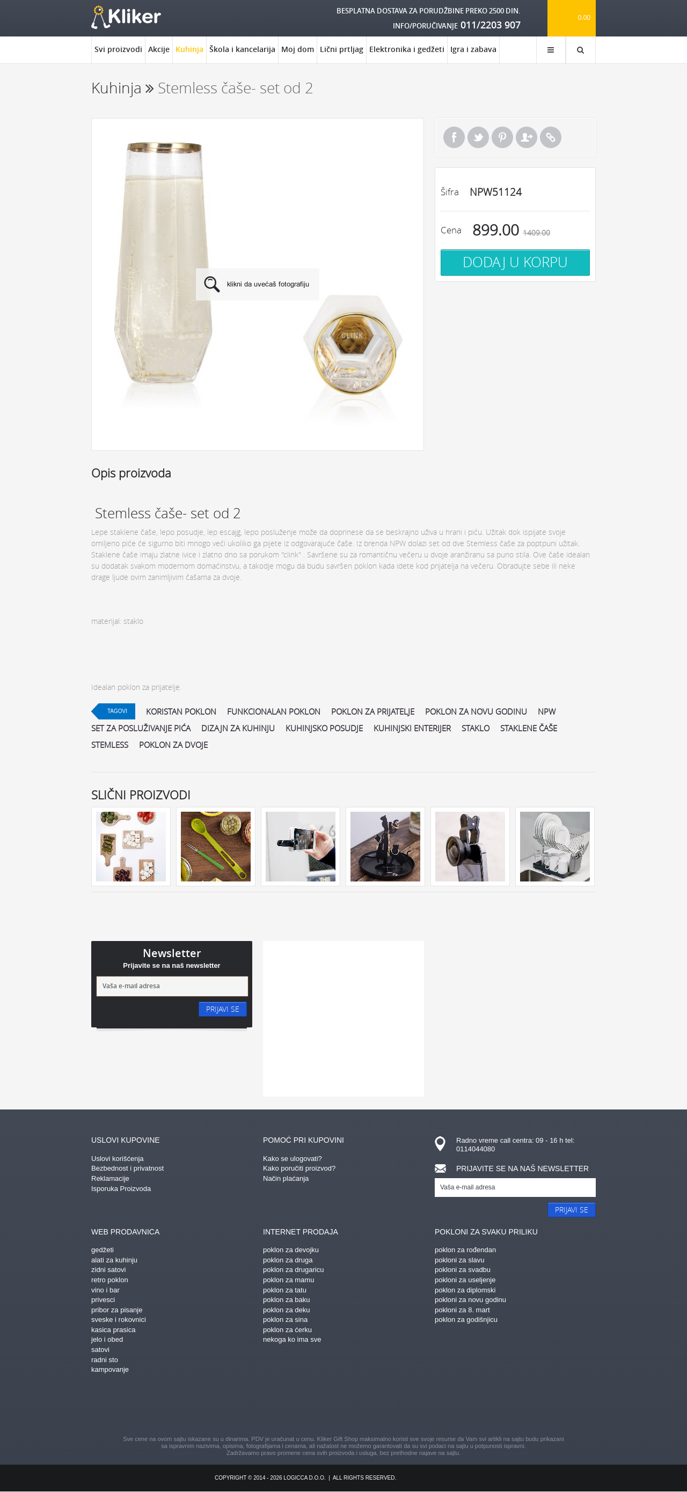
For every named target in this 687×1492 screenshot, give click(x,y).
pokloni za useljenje (465, 1280)
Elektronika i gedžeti (406, 49)
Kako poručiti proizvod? (299, 1168)
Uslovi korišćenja (117, 1159)
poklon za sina (285, 1319)
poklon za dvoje (173, 744)
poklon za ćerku (287, 1330)
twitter (399, 1406)
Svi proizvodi (118, 49)
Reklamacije (110, 1178)
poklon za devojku (291, 1250)
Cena (451, 230)
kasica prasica (113, 1330)
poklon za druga (288, 1260)
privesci (103, 1300)
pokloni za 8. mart (462, 1310)
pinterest (287, 1406)
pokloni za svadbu (463, 1270)
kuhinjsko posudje (324, 728)
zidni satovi (108, 1270)
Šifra (450, 192)
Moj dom (297, 49)
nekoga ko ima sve (292, 1339)
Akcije (159, 49)
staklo (475, 728)
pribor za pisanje (116, 1310)
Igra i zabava (473, 49)
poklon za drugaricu (293, 1270)
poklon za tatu (284, 1290)
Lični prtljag (341, 49)
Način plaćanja (286, 1178)
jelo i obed (107, 1339)
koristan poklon (181, 711)
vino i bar (105, 1290)
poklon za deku (286, 1310)
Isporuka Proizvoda (121, 1189)
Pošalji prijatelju (526, 137)
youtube (437, 1406)
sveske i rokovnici (118, 1319)
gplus (362, 1406)
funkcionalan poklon (273, 711)
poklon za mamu (288, 1280)
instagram (324, 1406)
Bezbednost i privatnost (127, 1168)
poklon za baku (286, 1300)
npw (547, 711)
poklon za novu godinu (476, 711)
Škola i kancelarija (242, 49)
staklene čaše (528, 728)
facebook (249, 1406)
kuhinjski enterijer (412, 728)
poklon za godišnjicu (466, 1319)
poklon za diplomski (465, 1290)
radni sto (104, 1360)
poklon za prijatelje (372, 711)
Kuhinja (189, 53)
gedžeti (102, 1250)
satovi (100, 1350)
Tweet (478, 137)
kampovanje (110, 1369)
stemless (109, 744)
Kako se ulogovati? (292, 1159)
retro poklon (109, 1280)
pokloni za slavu (460, 1260)
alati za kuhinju (114, 1260)
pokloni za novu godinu (470, 1300)
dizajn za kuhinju (238, 728)
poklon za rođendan (465, 1250)
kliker (126, 17)
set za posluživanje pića (141, 728)
